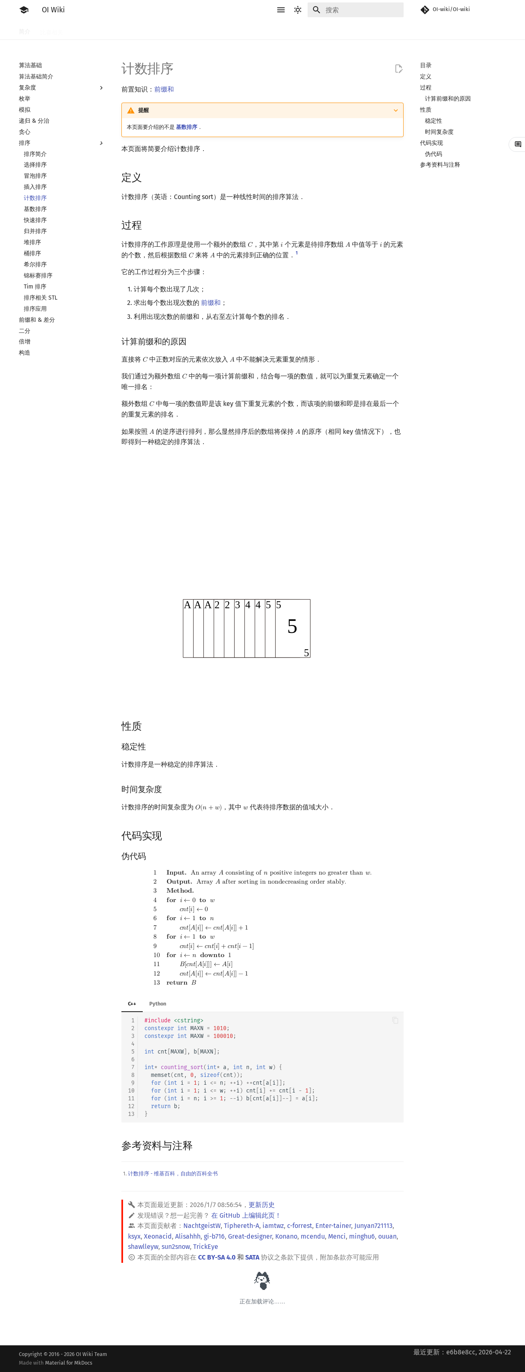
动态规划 (204, 29)
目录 (425, 65)
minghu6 (362, 1236)
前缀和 (164, 89)
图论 (312, 29)
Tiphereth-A (241, 1226)
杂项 (366, 29)
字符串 (234, 29)
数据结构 (285, 29)
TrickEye (205, 1247)
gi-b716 (214, 1236)
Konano (286, 1236)
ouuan (387, 1236)
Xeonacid (158, 1236)
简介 (24, 29)
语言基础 (117, 29)
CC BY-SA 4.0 (216, 1257)
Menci (337, 1236)
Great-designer (250, 1236)
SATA (252, 1257)
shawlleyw (143, 1247)
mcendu (313, 1236)
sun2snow (176, 1247)
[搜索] (356, 9)
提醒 (143, 110)
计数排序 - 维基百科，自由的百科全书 (173, 1173)
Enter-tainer (333, 1226)
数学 (258, 29)
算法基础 (150, 29)
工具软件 (84, 29)
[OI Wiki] (24, 10)
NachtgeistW (202, 1226)
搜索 (177, 29)
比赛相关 (51, 29)
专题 (388, 29)
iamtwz (273, 1226)
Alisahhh (188, 1236)
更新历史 (262, 1205)
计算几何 (339, 29)
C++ (132, 1004)
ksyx (134, 1236)
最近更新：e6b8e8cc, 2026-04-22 (462, 1352)
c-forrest (299, 1226)
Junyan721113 (373, 1226)
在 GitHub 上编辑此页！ (246, 1215)
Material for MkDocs (68, 1363)
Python (157, 1004)
